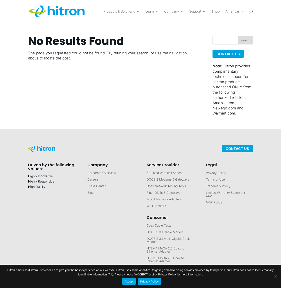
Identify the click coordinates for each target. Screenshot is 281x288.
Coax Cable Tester (160, 225)
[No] (275, 276)
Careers (93, 179)
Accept (128, 281)
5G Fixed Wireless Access (165, 173)
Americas (232, 11)
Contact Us (237, 148)
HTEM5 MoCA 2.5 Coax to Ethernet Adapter (165, 260)
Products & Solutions (119, 11)
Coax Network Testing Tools (166, 186)
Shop (215, 11)
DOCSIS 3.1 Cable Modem (165, 232)
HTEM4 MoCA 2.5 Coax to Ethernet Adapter (165, 250)
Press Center (96, 186)
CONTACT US (228, 54)
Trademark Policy (218, 186)
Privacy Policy (216, 173)
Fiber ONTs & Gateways (163, 192)
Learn (149, 11)
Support (195, 11)
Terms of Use (215, 179)
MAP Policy (214, 202)
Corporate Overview (101, 173)
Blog (90, 192)
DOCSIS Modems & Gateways (168, 179)
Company (171, 11)
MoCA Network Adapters (164, 199)
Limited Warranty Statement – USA (226, 194)
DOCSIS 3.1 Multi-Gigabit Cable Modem (169, 240)
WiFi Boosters (156, 206)
